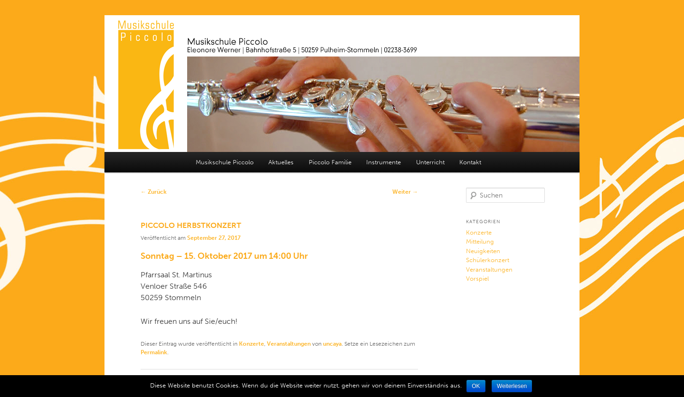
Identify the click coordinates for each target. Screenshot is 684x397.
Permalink (154, 352)
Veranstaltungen (289, 343)
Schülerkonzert (487, 260)
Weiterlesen (512, 386)
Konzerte (251, 343)
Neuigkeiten (483, 251)
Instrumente (383, 162)
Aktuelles (281, 162)
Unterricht (430, 162)
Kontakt (470, 162)
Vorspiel (477, 278)
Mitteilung (480, 241)
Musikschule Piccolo (225, 162)
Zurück (154, 192)
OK (476, 386)
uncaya (332, 343)
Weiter (405, 192)
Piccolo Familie (330, 162)
